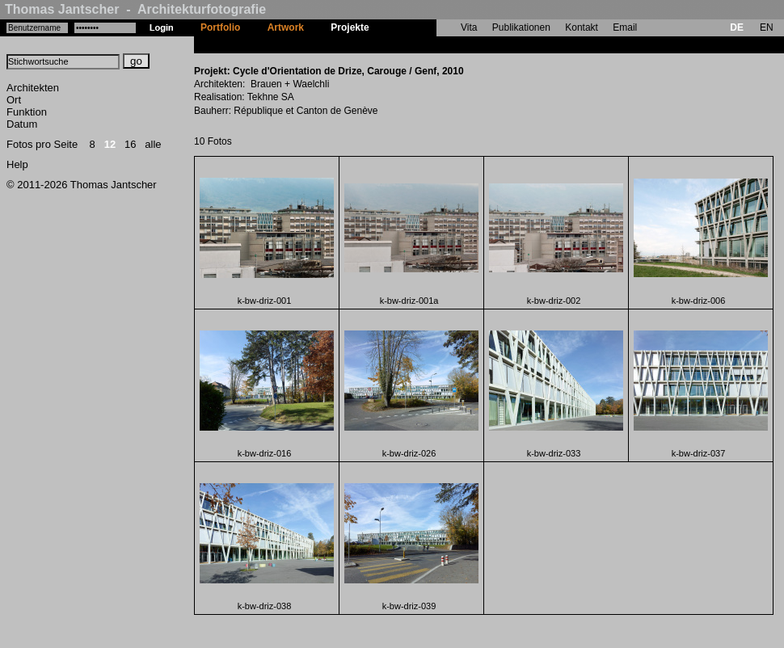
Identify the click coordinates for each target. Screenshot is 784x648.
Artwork (286, 27)
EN (766, 27)
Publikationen (521, 27)
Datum (21, 124)
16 (130, 144)
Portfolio (220, 27)
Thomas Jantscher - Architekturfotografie (135, 9)
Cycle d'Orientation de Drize (447, 44)
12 (110, 144)
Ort (13, 100)
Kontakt (581, 27)
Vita (469, 27)
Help (17, 164)
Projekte (350, 27)
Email (625, 27)
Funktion (26, 112)
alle (153, 144)
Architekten (32, 88)
